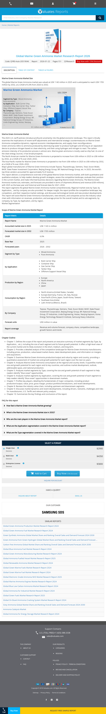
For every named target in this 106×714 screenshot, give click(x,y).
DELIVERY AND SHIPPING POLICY (68, 675)
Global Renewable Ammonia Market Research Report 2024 (28, 563)
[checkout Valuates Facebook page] (47, 701)
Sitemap (35, 693)
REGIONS (59, 653)
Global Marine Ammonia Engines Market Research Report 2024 (30, 581)
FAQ (24, 664)
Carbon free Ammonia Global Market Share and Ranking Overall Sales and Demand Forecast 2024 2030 (47, 544)
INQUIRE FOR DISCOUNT (53, 480)
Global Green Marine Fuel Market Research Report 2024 (27, 572)
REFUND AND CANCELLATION (66, 669)
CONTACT (26, 659)
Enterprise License (13, 463)
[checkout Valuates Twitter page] (58, 701)
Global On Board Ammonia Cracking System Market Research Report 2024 (34, 600)
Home (4, 25)
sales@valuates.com (55, 636)
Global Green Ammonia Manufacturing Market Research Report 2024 (32, 553)
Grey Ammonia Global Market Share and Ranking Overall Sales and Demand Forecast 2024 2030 (44, 605)
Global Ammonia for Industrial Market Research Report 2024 (29, 591)
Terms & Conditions (58, 693)
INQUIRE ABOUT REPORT (27, 496)
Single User (10, 448)
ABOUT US (27, 648)
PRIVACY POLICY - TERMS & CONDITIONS (70, 664)
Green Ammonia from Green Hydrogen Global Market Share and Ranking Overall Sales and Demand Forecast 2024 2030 (50, 540)
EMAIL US (78, 496)
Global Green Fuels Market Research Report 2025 (24, 595)
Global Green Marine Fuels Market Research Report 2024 (27, 567)
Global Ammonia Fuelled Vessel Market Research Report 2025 (29, 558)
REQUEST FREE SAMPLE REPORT (63, 710)
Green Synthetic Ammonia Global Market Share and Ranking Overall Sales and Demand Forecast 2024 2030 (48, 535)
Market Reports (13, 25)
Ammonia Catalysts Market (14, 609)
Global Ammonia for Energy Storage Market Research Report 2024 (31, 614)
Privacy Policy (45, 693)
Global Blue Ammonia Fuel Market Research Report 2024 (27, 549)
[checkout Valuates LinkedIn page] (53, 701)
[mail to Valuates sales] (31, 4)
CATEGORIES (60, 648)
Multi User (10, 456)
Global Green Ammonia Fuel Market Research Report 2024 (28, 530)
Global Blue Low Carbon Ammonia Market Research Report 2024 (30, 586)
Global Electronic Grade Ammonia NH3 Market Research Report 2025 (32, 577)
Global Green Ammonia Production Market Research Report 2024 (31, 526)
